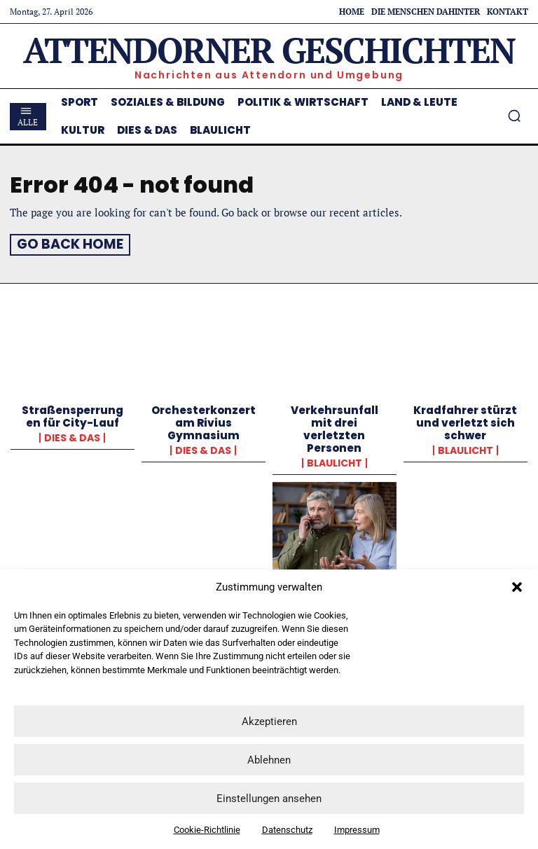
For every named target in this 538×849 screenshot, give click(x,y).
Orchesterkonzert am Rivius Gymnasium (203, 421)
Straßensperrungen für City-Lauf (72, 414)
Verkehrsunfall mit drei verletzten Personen (334, 427)
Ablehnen (269, 760)
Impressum (357, 829)
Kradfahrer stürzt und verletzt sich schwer (465, 421)
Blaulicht (334, 461)
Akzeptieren (269, 721)
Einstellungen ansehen (269, 798)
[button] (517, 587)
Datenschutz (287, 829)
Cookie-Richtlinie (207, 829)
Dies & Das (72, 436)
